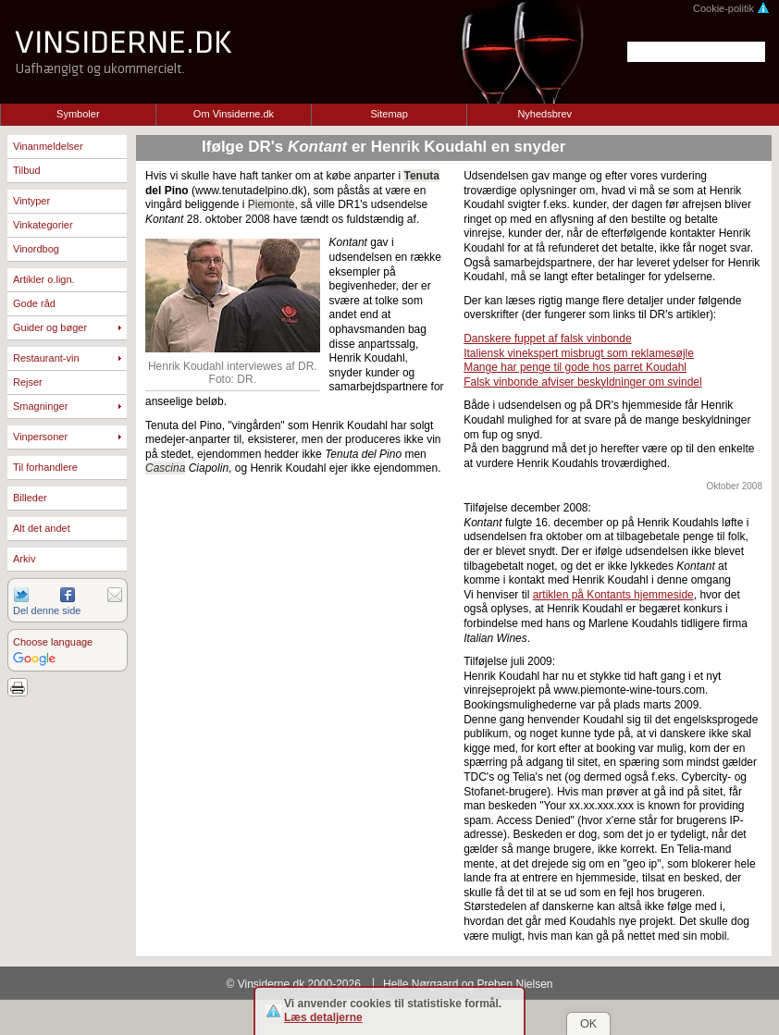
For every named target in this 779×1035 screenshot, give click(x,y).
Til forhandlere (45, 467)
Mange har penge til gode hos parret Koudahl (575, 367)
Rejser (28, 382)
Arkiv (24, 558)
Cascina (165, 468)
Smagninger (40, 406)
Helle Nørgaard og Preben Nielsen (467, 984)
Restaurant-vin (46, 357)
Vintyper (31, 200)
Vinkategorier (43, 224)
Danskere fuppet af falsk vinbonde (547, 338)
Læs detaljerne (323, 1017)
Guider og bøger (50, 327)
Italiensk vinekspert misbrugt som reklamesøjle (579, 353)
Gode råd (34, 303)
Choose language (53, 641)
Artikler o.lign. (44, 279)
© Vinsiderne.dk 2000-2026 (294, 984)
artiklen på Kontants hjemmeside (613, 594)
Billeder (30, 497)
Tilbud (27, 170)
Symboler (77, 113)
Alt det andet (41, 528)
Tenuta (421, 175)
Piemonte (271, 204)
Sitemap (388, 113)
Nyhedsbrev (544, 113)
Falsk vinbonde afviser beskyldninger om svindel (582, 382)
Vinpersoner (40, 436)
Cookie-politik (731, 8)
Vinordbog (36, 248)
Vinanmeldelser (48, 146)
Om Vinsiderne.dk (233, 113)
